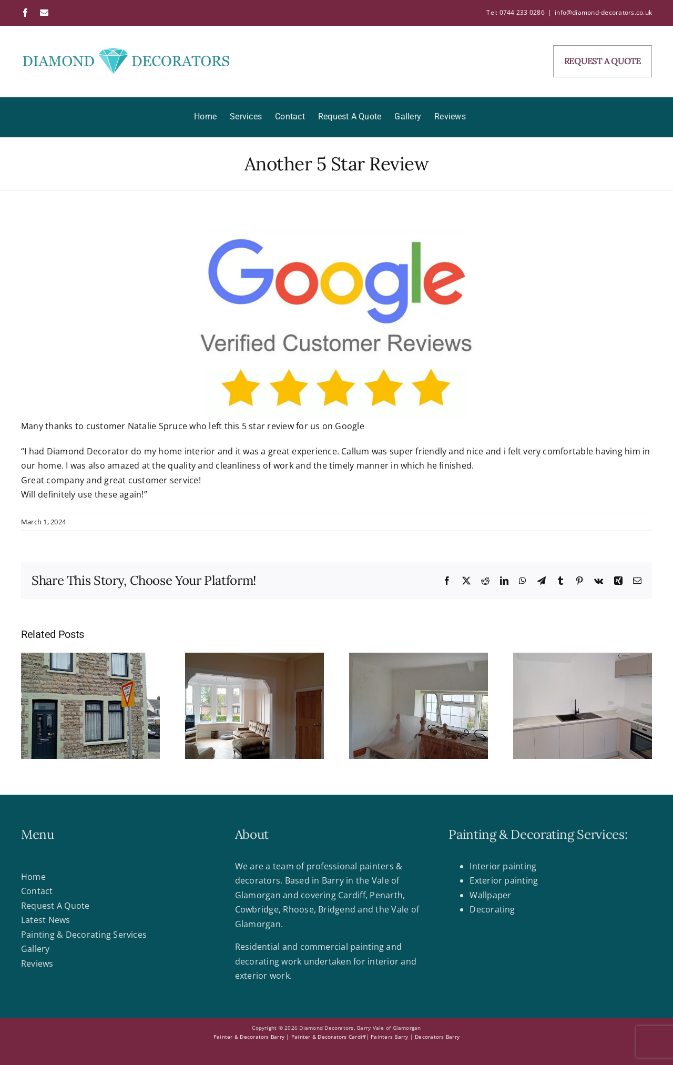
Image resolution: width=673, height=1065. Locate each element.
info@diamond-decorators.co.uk (603, 12)
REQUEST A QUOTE (602, 61)
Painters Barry (389, 1036)
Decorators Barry (437, 1036)
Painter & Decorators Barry (248, 1036)
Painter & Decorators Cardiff (328, 1036)
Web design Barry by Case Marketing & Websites (84, 1050)
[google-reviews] (336, 320)
